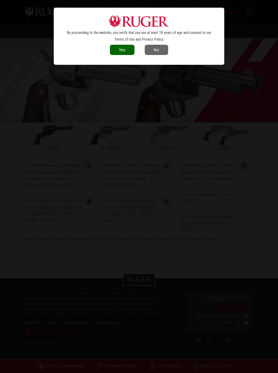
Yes (122, 50)
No (156, 50)
